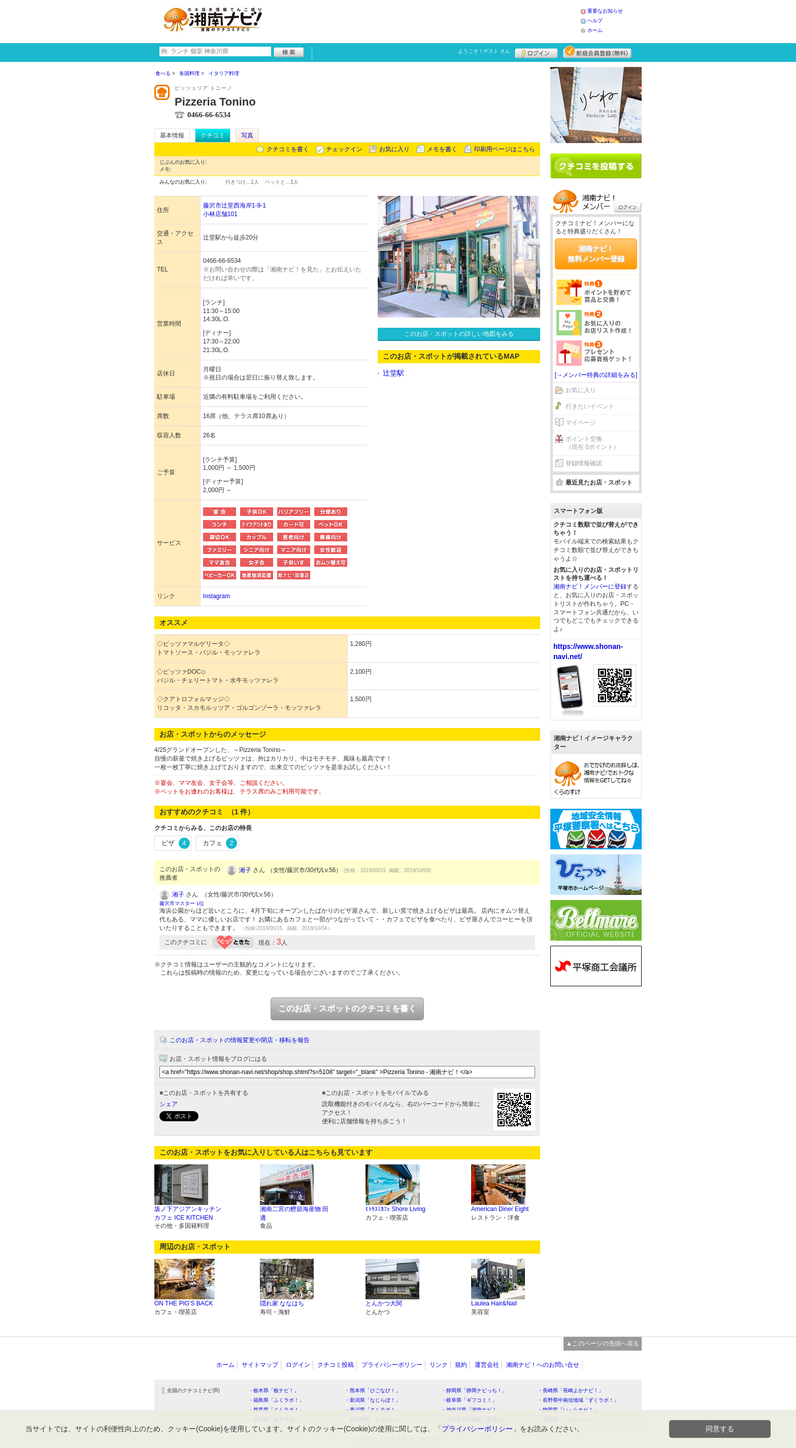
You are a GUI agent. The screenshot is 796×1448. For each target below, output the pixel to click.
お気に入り (394, 149)
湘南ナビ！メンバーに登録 (589, 586)
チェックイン (344, 149)
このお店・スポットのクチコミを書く (347, 1008)
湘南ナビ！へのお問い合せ (542, 1364)
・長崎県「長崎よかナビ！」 (571, 1390)
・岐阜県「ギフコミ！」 (469, 1400)
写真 (247, 135)
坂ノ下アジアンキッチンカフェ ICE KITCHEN (187, 1213)
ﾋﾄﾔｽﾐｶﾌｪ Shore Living (395, 1209)
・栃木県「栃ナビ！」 (273, 1390)
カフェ (220, 843)
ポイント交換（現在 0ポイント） (592, 443)
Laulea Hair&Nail (494, 1303)
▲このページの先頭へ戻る (602, 1343)
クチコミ (213, 135)
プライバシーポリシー (391, 1364)
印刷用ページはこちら (504, 149)
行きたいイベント (590, 406)
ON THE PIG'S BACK (183, 1303)
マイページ (581, 422)
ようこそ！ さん (484, 51)
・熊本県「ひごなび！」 (373, 1390)
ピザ (175, 843)
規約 (461, 1364)
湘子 (245, 870)
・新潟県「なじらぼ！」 (373, 1400)
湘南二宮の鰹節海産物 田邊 (294, 1213)
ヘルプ (595, 20)
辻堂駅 (393, 373)
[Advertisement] (425, 20)
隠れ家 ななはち (282, 1303)
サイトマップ (260, 1364)
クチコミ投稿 (335, 1364)
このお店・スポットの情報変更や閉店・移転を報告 (240, 1040)
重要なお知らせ (605, 11)
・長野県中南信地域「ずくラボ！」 (578, 1400)
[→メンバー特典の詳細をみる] (596, 374)
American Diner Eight (499, 1209)
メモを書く (442, 149)
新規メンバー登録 (597, 51)
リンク (438, 1364)
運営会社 (487, 1364)
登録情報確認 (584, 463)
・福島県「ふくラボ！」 (276, 1400)
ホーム (595, 30)
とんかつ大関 (384, 1303)
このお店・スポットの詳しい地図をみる (459, 333)
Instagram (216, 596)
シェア (168, 1104)
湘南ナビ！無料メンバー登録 (596, 254)
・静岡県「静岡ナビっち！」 (474, 1390)
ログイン (536, 51)
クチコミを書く (288, 149)
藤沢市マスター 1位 (181, 903)
